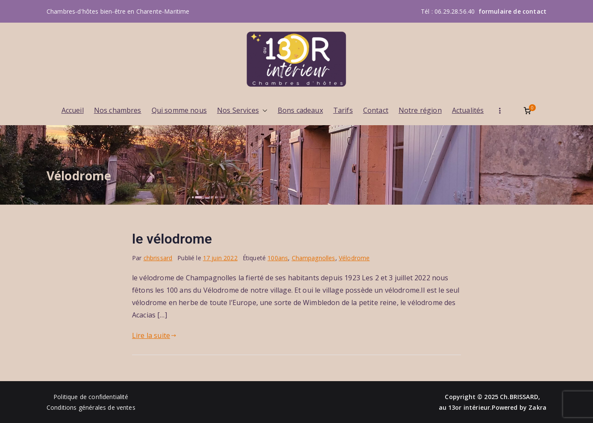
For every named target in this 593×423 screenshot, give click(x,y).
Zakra (537, 407)
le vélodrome (172, 239)
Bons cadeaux (300, 110)
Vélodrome (354, 258)
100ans (277, 258)
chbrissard (158, 258)
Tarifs (343, 110)
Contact (375, 110)
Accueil (73, 110)
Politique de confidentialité (90, 397)
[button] (263, 110)
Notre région (420, 110)
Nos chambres (117, 110)
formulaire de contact (512, 11)
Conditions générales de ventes (91, 407)
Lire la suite (154, 335)
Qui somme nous (179, 110)
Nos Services (242, 110)
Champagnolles (313, 258)
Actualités (468, 110)
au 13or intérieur (464, 407)
